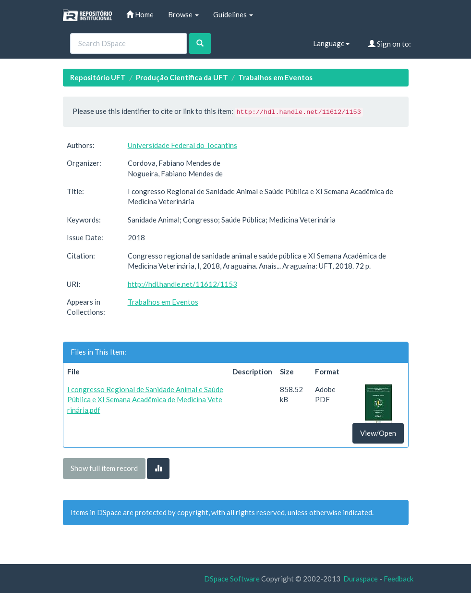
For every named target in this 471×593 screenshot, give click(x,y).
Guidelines (233, 14)
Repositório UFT (98, 77)
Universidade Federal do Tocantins (182, 145)
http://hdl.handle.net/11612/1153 (182, 284)
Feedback (398, 578)
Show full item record (104, 468)
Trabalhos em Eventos (275, 77)
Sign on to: (389, 43)
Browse (183, 14)
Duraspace (360, 578)
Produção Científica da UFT (182, 77)
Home (140, 14)
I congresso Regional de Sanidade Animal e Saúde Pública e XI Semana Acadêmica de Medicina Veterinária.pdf (145, 399)
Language (331, 43)
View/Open (378, 433)
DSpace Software (232, 578)
